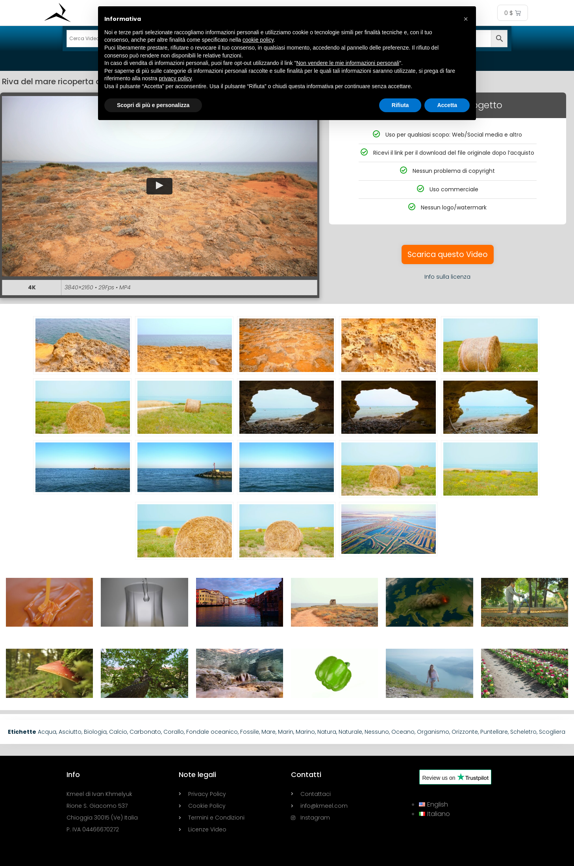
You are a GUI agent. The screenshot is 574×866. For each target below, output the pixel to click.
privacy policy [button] (175, 78)
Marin (285, 732)
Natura (326, 732)
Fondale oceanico (212, 732)
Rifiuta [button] (400, 105)
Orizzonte (465, 732)
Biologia (95, 732)
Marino (305, 732)
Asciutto (70, 732)
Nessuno (377, 732)
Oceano (403, 732)
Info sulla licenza (447, 277)
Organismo (433, 732)
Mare (268, 732)
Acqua (47, 732)
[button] (159, 186)
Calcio (118, 732)
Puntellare (494, 732)
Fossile (249, 732)
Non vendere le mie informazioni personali (347, 63)
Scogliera (552, 732)
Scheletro (523, 732)
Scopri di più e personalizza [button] (153, 105)
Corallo (173, 732)
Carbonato (145, 732)
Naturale (350, 732)
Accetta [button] (447, 105)
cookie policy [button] (258, 40)
